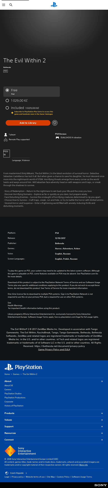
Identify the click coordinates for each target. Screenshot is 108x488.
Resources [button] (54, 433)
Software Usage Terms (82, 476)
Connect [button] (54, 439)
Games (16, 374)
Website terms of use (35, 476)
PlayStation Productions (15, 397)
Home (7, 374)
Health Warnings (15, 305)
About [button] (54, 381)
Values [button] (54, 419)
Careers (8, 389)
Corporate (9, 401)
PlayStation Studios (13, 393)
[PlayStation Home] (54, 4)
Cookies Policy (63, 476)
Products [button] (54, 413)
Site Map (51, 476)
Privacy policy (18, 476)
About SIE (9, 385)
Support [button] (54, 426)
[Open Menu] (3, 5)
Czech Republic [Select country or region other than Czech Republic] (16, 473)
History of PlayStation (14, 405)
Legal (7, 476)
